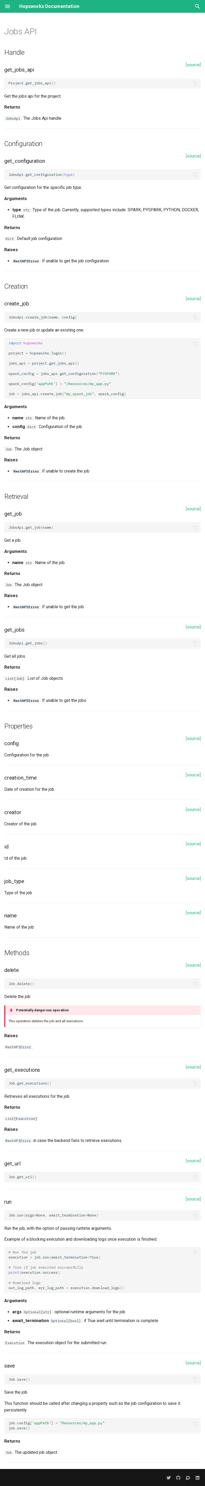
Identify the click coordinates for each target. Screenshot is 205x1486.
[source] (193, 64)
